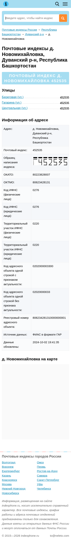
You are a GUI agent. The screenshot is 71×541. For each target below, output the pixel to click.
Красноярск (9, 479)
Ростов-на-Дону (47, 471)
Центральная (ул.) (14, 108)
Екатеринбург (11, 471)
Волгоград (8, 462)
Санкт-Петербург (48, 479)
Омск (40, 462)
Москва (7, 484)
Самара (42, 475)
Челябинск (44, 488)
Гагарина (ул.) (11, 102)
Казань (6, 475)
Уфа (40, 484)
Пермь (41, 466)
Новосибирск (10, 493)
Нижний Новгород (13, 488)
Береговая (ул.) (12, 97)
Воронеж (8, 466)
